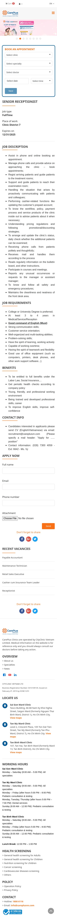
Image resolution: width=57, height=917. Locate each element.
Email (5, 481)
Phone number (10, 497)
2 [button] (20, 39)
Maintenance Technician (14, 565)
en (48, 3)
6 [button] (34, 39)
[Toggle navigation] (53, 13)
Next (11, 91)
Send (48, 526)
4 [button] (27, 39)
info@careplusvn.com (22, 905)
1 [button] (17, 39)
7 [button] (37, 39)
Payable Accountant (12, 557)
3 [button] (23, 39)
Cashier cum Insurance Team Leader (21, 582)
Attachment (9, 513)
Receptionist (8, 590)
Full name (7, 464)
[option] (28, 27)
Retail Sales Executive (13, 574)
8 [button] (40, 39)
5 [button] (30, 39)
